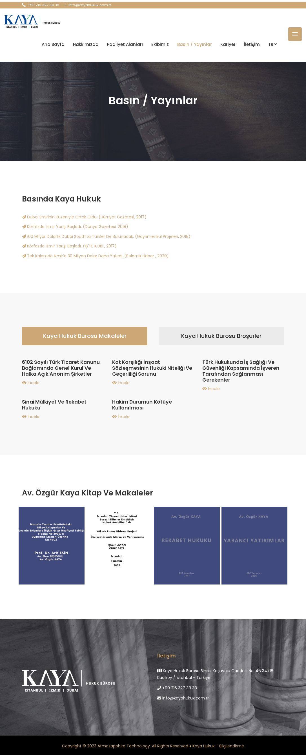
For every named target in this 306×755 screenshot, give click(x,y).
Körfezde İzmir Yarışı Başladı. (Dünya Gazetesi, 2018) (75, 226)
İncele (30, 383)
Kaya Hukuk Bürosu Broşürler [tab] (221, 336)
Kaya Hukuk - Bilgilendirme (218, 746)
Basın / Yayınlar (194, 44)
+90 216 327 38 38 (177, 688)
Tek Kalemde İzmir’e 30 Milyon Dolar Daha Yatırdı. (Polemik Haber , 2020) (95, 256)
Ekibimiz (160, 44)
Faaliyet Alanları (125, 44)
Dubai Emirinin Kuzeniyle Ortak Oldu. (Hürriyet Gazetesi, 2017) (84, 217)
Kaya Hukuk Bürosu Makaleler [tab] (85, 336)
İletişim (252, 44)
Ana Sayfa (53, 44)
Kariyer (228, 44)
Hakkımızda (86, 44)
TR (272, 44)
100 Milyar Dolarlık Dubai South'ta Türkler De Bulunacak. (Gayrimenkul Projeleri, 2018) (106, 236)
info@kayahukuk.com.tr (183, 698)
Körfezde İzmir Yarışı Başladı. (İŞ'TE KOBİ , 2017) (69, 246)
